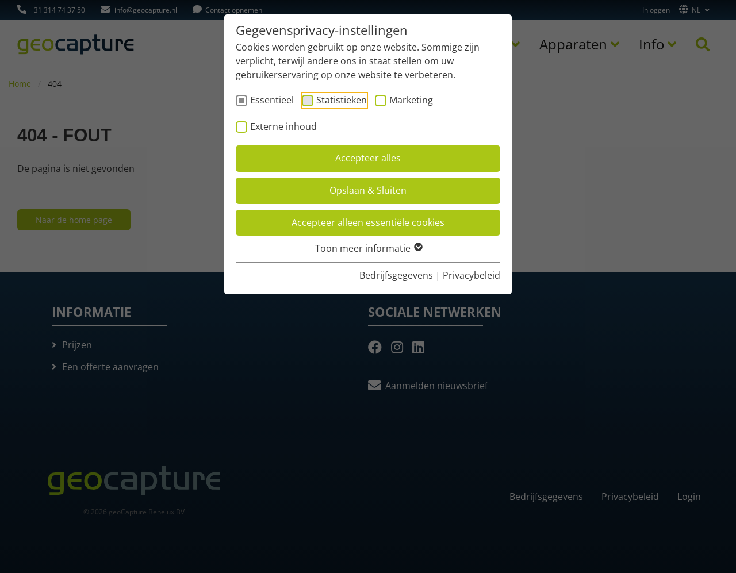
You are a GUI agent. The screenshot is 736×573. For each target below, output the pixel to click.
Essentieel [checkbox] (272, 100)
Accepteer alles (368, 158)
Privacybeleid (471, 275)
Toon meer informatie (368, 248)
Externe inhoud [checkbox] (283, 126)
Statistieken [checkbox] (341, 100)
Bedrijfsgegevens (396, 275)
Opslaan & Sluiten (368, 190)
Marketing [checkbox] (411, 100)
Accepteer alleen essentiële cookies (368, 222)
